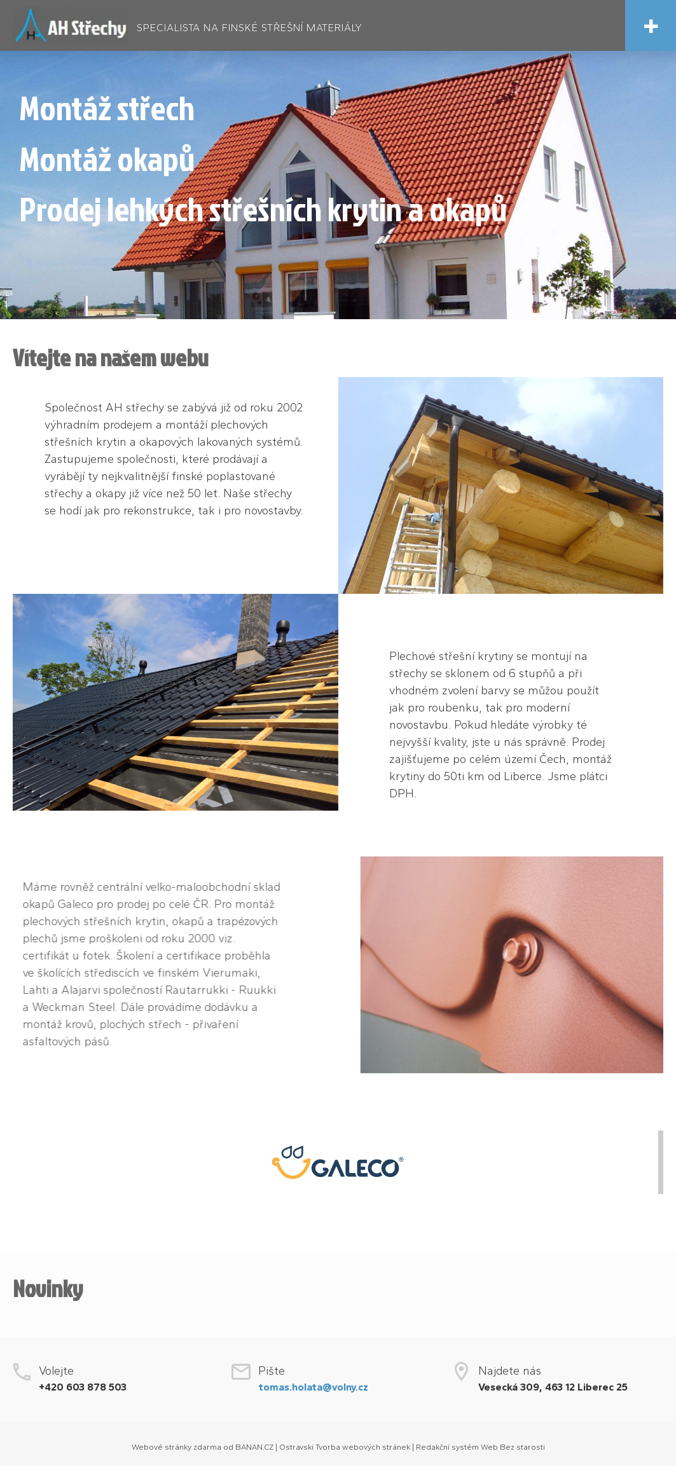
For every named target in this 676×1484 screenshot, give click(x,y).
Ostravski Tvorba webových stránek (344, 1447)
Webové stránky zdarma (176, 1447)
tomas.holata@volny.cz (313, 1387)
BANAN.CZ (254, 1447)
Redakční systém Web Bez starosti (480, 1447)
